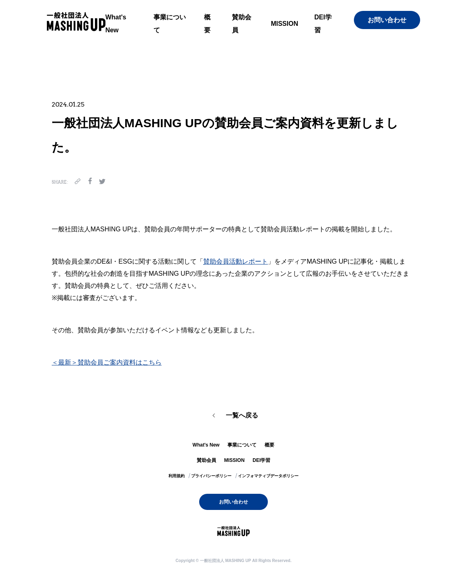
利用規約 (176, 476)
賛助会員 (206, 460)
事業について (242, 445)
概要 (269, 445)
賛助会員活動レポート (235, 261)
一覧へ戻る (242, 415)
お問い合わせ (387, 20)
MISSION (284, 23)
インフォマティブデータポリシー (268, 476)
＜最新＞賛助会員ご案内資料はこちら (107, 362)
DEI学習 (261, 460)
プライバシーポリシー (211, 476)
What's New (206, 445)
